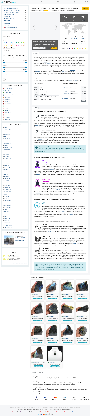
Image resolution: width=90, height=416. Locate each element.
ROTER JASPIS (7, 207)
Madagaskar (74, 45)
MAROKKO (8, 103)
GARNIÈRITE (7, 163)
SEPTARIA (7, 211)
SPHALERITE (7, 214)
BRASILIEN (8, 92)
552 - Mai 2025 (83, 43)
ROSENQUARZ (7, 205)
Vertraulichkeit (32, 407)
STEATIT (6, 216)
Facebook (29, 409)
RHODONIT (7, 202)
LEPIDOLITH (7, 185)
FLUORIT (6, 161)
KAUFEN (85, 8)
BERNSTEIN (7, 143)
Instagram (36, 409)
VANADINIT (7, 222)
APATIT (6, 136)
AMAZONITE (7, 129)
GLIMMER (6, 165)
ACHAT (6, 127)
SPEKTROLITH (7, 213)
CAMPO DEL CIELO (8, 147)
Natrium (66, 98)
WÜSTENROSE (8, 225)
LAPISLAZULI (7, 183)
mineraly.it (43, 411)
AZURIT (6, 140)
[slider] (4, 63)
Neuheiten (7, 23)
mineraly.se (75, 411)
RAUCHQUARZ (8, 200)
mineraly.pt (67, 411)
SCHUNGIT (7, 209)
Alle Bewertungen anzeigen (20, 263)
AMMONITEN (7, 132)
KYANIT (6, 180)
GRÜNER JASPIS (8, 169)
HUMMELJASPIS (8, 172)
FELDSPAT (6, 160)
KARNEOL (7, 178)
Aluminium (66, 93)
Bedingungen (13, 407)
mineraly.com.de (33, 411)
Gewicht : (5, 65)
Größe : (5, 69)
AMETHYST (7, 130)
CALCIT (6, 145)
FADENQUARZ (7, 158)
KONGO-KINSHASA (9, 94)
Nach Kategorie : (6, 36)
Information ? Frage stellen (39, 47)
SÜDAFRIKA (7, 117)
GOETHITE (7, 167)
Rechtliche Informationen (22, 407)
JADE (6, 174)
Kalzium (66, 95)
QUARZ (6, 198)
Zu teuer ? (83, 20)
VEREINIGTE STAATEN (10, 115)
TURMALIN (7, 220)
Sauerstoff (66, 87)
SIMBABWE (7, 119)
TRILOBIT (7, 218)
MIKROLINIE (7, 189)
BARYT (6, 141)
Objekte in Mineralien (10, 14)
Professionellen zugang (59, 407)
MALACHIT (7, 187)
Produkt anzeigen (37, 298)
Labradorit (83, 38)
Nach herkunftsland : (20, 55)
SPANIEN (7, 97)
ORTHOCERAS (7, 191)
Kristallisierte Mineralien (11, 12)
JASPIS (6, 176)
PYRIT (6, 194)
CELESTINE (7, 149)
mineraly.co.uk (24, 411)
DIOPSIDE (7, 152)
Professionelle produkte (11, 27)
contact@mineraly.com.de (55, 409)
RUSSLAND (8, 112)
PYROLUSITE (7, 196)
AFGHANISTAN (8, 88)
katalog (34, 5)
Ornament (39, 5)
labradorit (35, 294)
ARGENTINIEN (8, 90)
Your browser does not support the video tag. (45, 27)
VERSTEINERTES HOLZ (9, 223)
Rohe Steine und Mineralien (12, 8)
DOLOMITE (7, 154)
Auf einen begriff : (7, 50)
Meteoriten (7, 20)
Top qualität (7, 25)
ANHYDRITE (7, 134)
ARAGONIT (7, 138)
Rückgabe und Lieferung (48, 407)
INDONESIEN (8, 99)
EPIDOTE (6, 156)
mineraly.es (50, 411)
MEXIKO (7, 106)
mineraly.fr (15, 411)
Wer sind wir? (39, 407)
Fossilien (7, 16)
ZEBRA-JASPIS (8, 227)
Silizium (65, 91)
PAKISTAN (7, 110)
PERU (6, 108)
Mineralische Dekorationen (12, 10)
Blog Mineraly (22, 409)
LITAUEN (7, 101)
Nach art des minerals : (8, 55)
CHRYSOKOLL (7, 150)
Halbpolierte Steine (48, 5)
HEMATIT (6, 171)
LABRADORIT (7, 182)
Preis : (4, 60)
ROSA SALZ (7, 203)
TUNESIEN (7, 114)
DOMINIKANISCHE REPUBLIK (11, 95)
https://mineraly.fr (67, 409)
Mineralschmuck (9, 18)
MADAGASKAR (8, 104)
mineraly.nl (59, 411)
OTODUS (6, 192)
